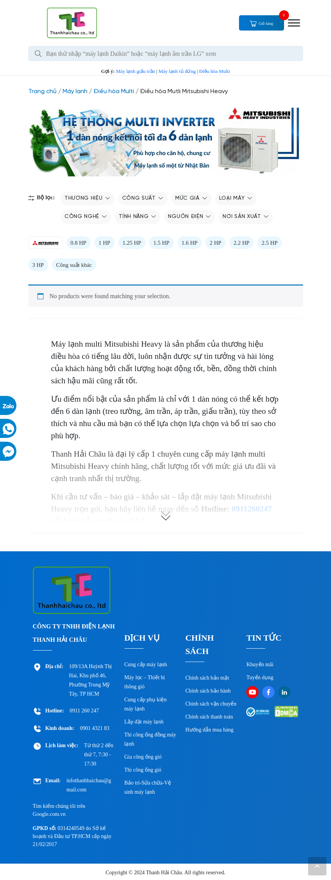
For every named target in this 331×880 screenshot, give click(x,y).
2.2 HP (242, 243)
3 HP (38, 265)
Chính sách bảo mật (207, 678)
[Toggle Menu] (294, 22)
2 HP (215, 243)
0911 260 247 (84, 711)
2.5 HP (270, 243)
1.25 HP (132, 243)
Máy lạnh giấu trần (135, 71)
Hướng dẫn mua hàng (209, 730)
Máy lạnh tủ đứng (176, 71)
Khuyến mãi (259, 664)
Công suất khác (74, 265)
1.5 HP (161, 243)
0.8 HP (79, 243)
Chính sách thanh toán (209, 717)
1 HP (104, 243)
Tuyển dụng (259, 677)
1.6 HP (190, 243)
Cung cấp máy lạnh (145, 664)
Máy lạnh (75, 91)
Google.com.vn (49, 814)
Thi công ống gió (142, 770)
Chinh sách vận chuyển (210, 704)
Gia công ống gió (143, 757)
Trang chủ (42, 91)
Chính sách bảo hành (208, 691)
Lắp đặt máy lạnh (144, 722)
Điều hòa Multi (214, 71)
